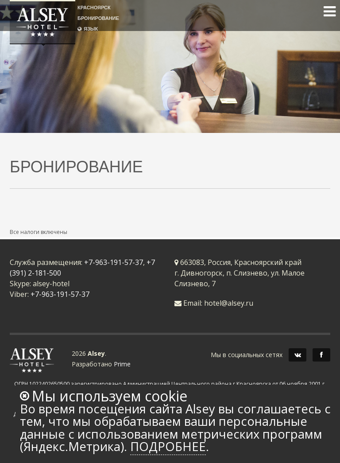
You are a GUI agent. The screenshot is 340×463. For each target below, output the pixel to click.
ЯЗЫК (87, 28)
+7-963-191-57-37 (113, 262)
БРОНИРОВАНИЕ (98, 18)
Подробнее (168, 446)
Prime (122, 364)
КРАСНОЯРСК (94, 7)
